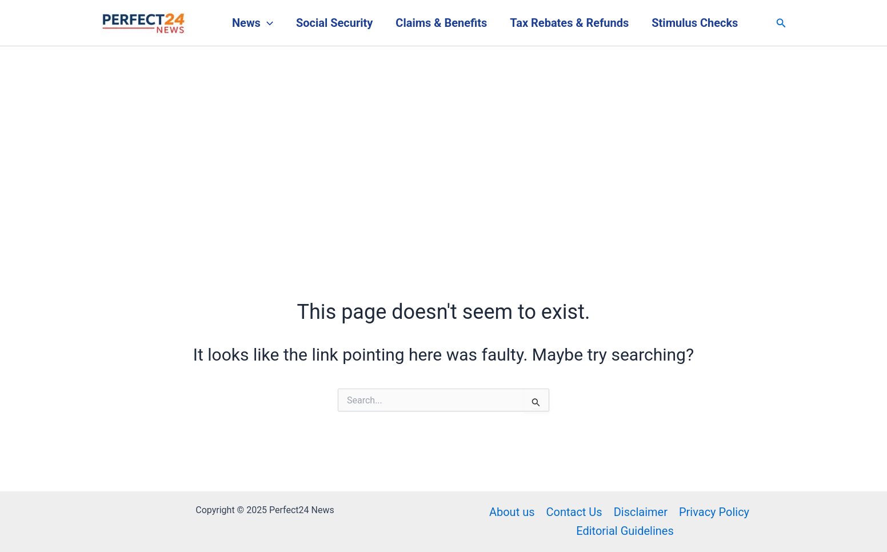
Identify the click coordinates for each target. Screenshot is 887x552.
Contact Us (574, 512)
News (252, 23)
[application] (267, 23)
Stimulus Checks (695, 23)
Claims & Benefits (441, 23)
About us (512, 512)
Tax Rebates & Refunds (569, 23)
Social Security (334, 23)
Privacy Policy (714, 512)
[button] (781, 23)
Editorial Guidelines (625, 531)
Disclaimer (641, 512)
